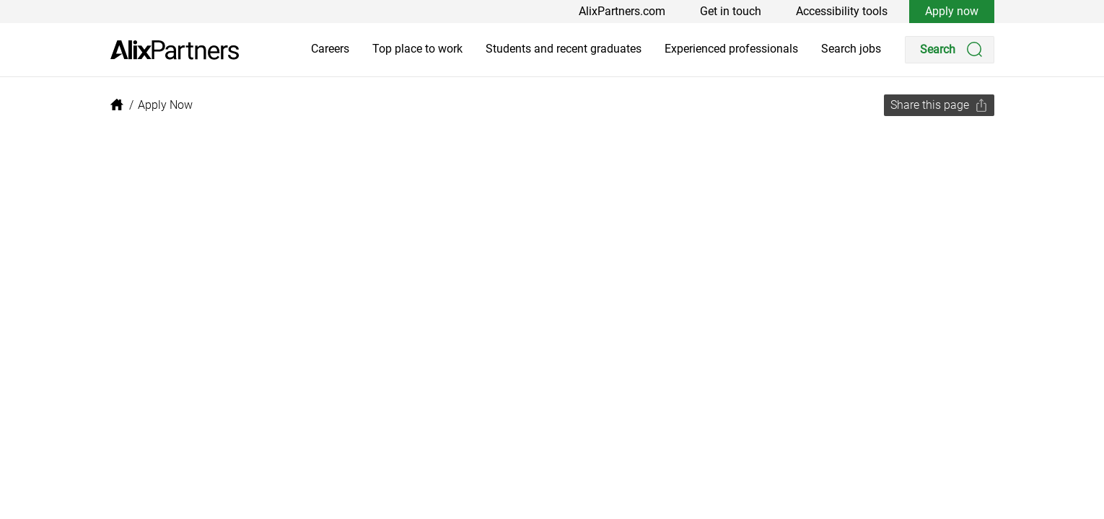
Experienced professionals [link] (731, 49)
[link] (174, 50)
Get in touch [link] (730, 11)
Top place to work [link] (417, 49)
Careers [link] (330, 49)
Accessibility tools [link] (842, 11)
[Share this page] (939, 105)
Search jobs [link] (851, 49)
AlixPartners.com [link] (622, 11)
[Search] (949, 49)
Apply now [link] (951, 11)
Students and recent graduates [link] (563, 49)
